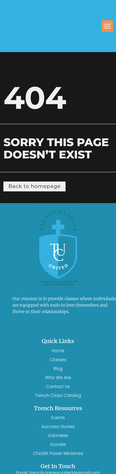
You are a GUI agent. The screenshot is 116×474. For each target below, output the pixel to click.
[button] (107, 26)
